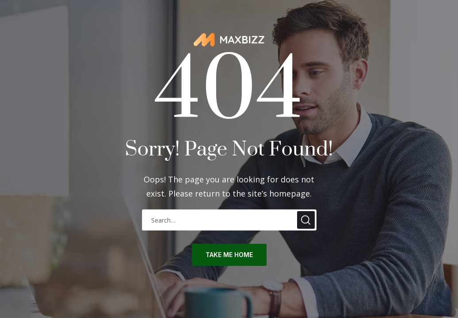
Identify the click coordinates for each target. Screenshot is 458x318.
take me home (229, 254)
